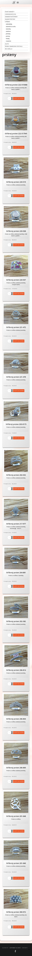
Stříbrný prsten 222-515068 (16, 85)
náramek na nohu (11, 26)
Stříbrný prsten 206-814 (16, 670)
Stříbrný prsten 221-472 (16, 327)
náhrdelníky (9, 24)
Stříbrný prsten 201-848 (16, 816)
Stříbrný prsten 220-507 (16, 280)
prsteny (8, 36)
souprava (8, 41)
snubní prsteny (10, 19)
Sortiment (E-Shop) (15, 947)
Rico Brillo (8, 49)
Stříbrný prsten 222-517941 (16, 133)
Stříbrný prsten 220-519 (16, 182)
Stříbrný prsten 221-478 (16, 377)
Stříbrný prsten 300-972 (16, 912)
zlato (7, 44)
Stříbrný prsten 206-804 (16, 719)
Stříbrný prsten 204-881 (16, 572)
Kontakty (25, 947)
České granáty (9, 11)
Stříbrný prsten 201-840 (16, 863)
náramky (8, 29)
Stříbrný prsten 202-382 (16, 621)
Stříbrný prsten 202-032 (16, 475)
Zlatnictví (5, 947)
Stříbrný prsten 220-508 (16, 231)
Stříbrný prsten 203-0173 (16, 424)
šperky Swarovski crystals (13, 46)
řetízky (8, 38)
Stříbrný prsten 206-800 (16, 767)
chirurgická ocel (10, 14)
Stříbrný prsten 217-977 (16, 524)
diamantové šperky (11, 16)
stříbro (7, 21)
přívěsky (8, 34)
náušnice (8, 31)
